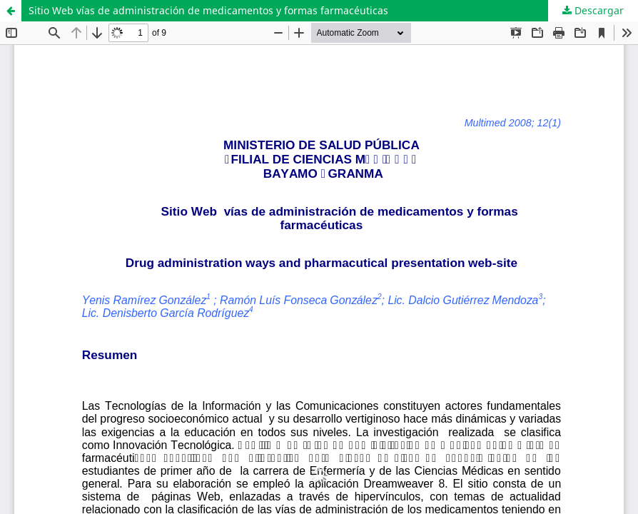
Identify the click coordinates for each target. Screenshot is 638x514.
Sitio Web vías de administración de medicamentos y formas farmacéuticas (208, 10)
